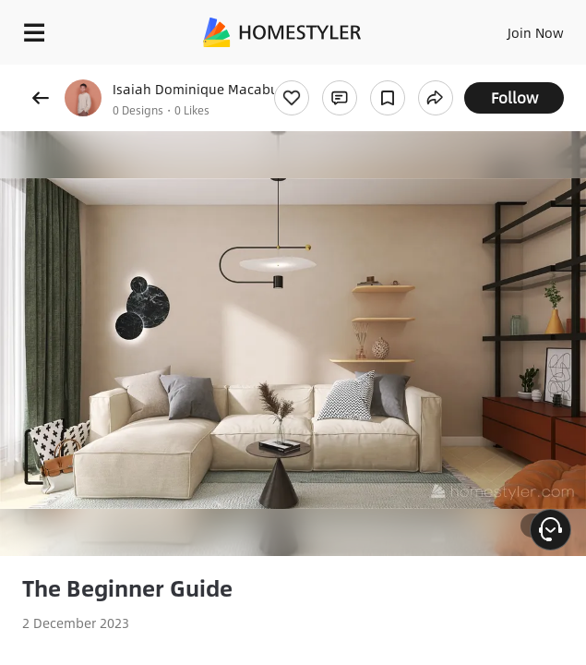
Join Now (536, 32)
